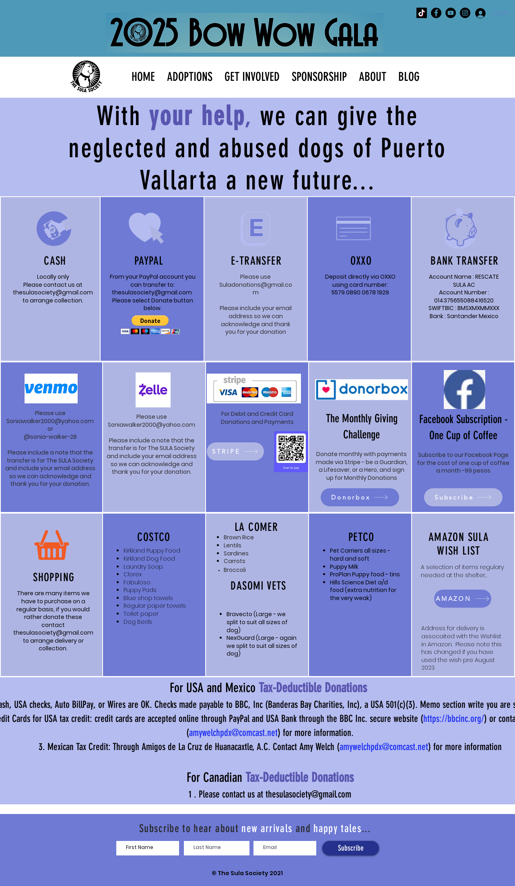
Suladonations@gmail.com (255, 289)
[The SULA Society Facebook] (436, 13)
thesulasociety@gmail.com (53, 292)
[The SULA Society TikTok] (421, 13)
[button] (189, 76)
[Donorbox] (360, 497)
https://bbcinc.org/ (453, 718)
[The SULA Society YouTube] (450, 13)
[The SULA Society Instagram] (465, 13)
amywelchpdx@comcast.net (233, 732)
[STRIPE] (235, 451)
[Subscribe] (463, 497)
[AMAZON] (462, 599)
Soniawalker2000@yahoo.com (50, 421)
